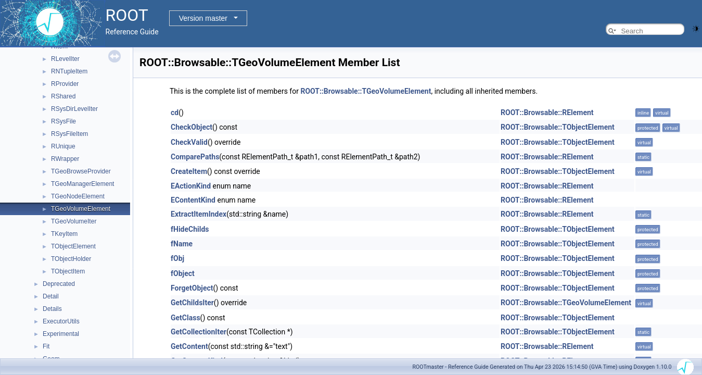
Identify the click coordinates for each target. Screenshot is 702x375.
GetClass (185, 318)
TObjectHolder (71, 258)
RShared (63, 96)
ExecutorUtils (61, 321)
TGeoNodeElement (78, 196)
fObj (177, 258)
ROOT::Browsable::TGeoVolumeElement (365, 91)
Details (52, 308)
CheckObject (191, 127)
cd (174, 112)
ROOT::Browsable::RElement (547, 112)
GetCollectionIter (198, 332)
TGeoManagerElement (82, 184)
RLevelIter (65, 59)
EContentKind (193, 200)
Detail (51, 296)
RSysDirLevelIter (74, 109)
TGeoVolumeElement (80, 209)
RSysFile (63, 121)
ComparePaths (195, 157)
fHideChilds (190, 229)
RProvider (65, 84)
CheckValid (189, 142)
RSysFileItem (69, 134)
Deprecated (59, 284)
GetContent (189, 346)
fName (182, 244)
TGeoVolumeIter (73, 221)
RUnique (63, 146)
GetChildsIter (192, 302)
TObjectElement (73, 246)
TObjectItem (68, 271)
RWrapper (65, 158)
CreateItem (189, 171)
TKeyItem (64, 234)
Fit (46, 346)
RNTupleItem (69, 71)
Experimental (61, 334)
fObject (183, 273)
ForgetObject (192, 288)
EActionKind (191, 186)
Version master (203, 18)
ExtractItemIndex (198, 214)
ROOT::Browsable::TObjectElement (558, 127)
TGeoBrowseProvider (81, 171)
